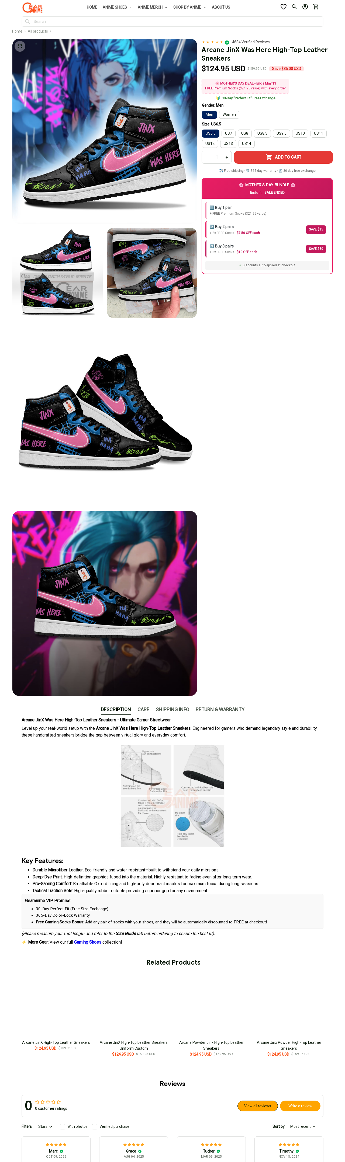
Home (17, 31)
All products (38, 31)
